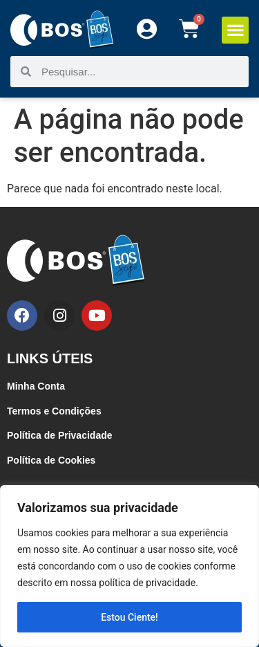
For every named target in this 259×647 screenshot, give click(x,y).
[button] (235, 30)
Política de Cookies (51, 460)
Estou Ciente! (129, 617)
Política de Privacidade (60, 435)
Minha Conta (36, 386)
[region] (129, 566)
